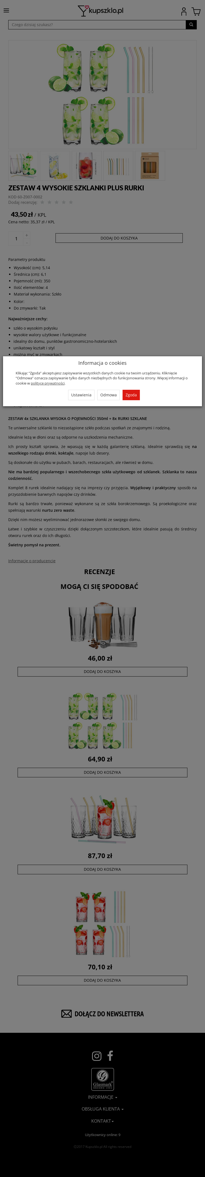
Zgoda (131, 394)
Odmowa (108, 394)
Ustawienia (81, 394)
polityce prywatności (48, 383)
